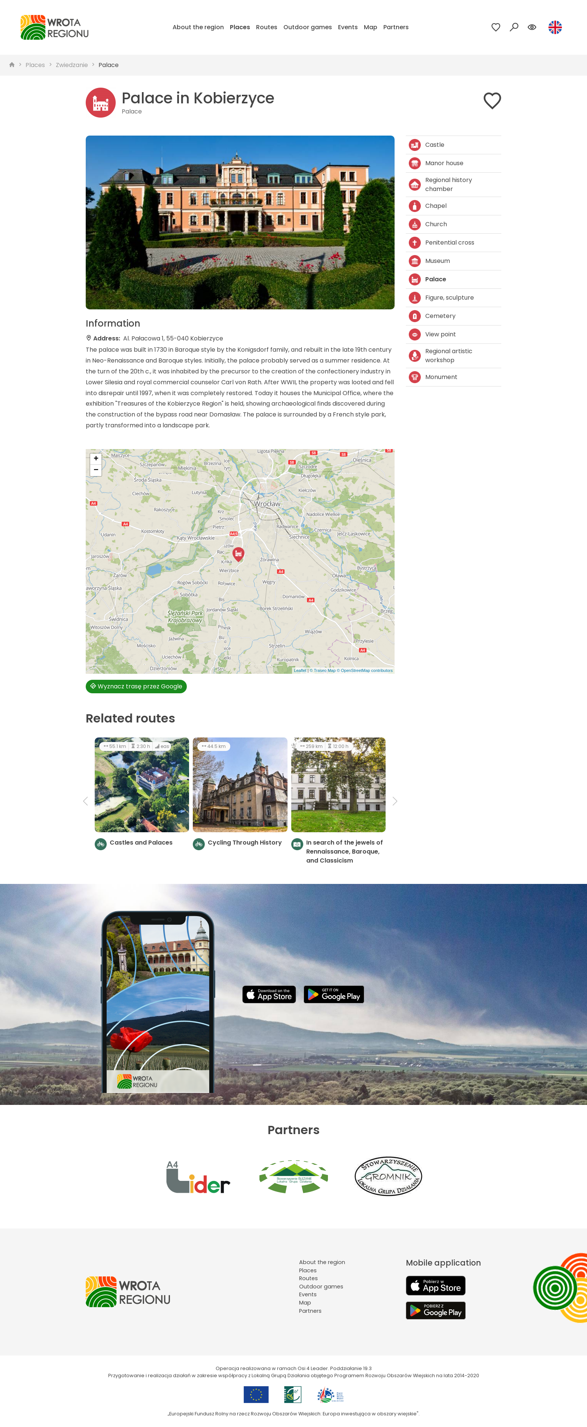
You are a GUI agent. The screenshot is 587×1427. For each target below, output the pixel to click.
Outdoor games (307, 27)
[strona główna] (12, 65)
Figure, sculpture (441, 298)
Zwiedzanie (72, 65)
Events (348, 27)
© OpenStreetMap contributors (365, 670)
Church (428, 224)
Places (240, 27)
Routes (266, 27)
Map (370, 27)
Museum (429, 261)
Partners (396, 27)
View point (432, 334)
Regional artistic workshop (440, 355)
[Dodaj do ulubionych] (492, 102)
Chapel (428, 206)
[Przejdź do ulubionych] (496, 27)
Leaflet (300, 670)
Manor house (436, 163)
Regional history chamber (440, 184)
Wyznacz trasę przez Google (136, 686)
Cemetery (432, 316)
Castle (426, 145)
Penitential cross (441, 243)
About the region (198, 27)
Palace (108, 65)
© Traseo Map (322, 670)
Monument (433, 377)
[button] (238, 554)
